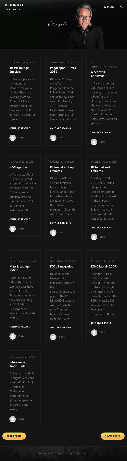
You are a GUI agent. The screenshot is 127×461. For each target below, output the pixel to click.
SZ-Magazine (18, 167)
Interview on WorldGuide (17, 364)
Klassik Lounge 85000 (19, 268)
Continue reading (19, 128)
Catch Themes (81, 453)
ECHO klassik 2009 (103, 266)
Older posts (14, 436)
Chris (21, 137)
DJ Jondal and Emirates (100, 169)
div (10, 62)
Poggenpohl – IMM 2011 (63, 70)
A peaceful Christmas (98, 74)
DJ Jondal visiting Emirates (62, 169)
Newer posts (112, 436)
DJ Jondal (14, 5)
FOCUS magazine (61, 266)
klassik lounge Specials (19, 70)
